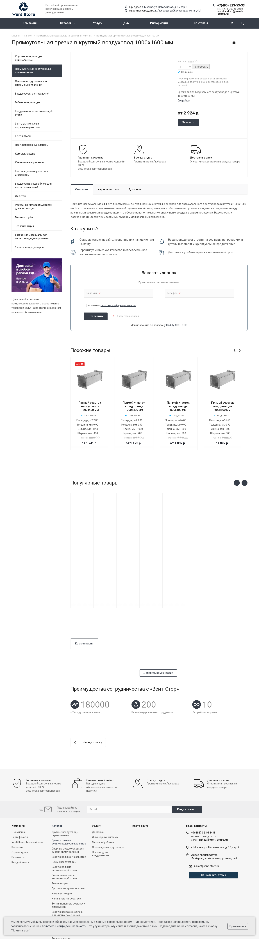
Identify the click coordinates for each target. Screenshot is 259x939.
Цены (125, 23)
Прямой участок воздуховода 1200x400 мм (89, 406)
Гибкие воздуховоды (27, 102)
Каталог (67, 23)
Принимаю (112, 305)
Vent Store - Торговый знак (27, 801)
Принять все (237, 926)
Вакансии (17, 806)
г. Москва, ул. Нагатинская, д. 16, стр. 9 (164, 7)
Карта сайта (140, 785)
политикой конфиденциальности (64, 926)
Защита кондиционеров (29, 247)
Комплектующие (25, 153)
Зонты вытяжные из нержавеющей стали (27, 125)
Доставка (135, 189)
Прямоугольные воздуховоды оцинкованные (33, 70)
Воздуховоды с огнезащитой (32, 93)
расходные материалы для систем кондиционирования (32, 236)
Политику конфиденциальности (118, 305)
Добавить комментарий (158, 632)
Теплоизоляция (24, 226)
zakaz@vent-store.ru (206, 825)
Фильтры (20, 196)
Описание (81, 189)
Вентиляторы (23, 136)
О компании (19, 791)
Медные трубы (24, 217)
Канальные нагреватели (29, 162)
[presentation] (234, 350)
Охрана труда (20, 812)
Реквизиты (18, 817)
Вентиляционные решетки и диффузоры (31, 173)
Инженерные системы (105, 796)
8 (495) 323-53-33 (176, 325)
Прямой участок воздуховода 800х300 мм (178, 406)
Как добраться (20, 822)
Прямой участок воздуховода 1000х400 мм (134, 406)
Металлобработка (103, 801)
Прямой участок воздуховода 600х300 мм (222, 406)
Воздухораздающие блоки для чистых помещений (33, 185)
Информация (161, 23)
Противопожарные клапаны (31, 144)
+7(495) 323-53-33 (231, 5)
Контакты (201, 23)
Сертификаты (20, 796)
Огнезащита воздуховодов (108, 806)
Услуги (99, 23)
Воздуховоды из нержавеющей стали (34, 113)
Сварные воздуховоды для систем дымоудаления (31, 83)
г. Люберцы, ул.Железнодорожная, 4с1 (178, 10)
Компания (31, 23)
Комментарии (84, 603)
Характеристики (108, 189)
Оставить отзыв (213, 834)
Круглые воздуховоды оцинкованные (28, 58)
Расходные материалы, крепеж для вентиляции (33, 206)
